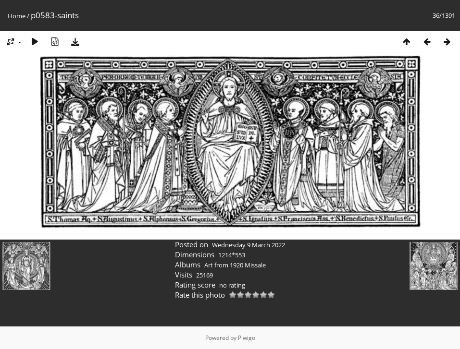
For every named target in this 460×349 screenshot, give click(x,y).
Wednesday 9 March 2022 (248, 245)
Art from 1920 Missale (235, 265)
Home (16, 16)
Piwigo (246, 338)
